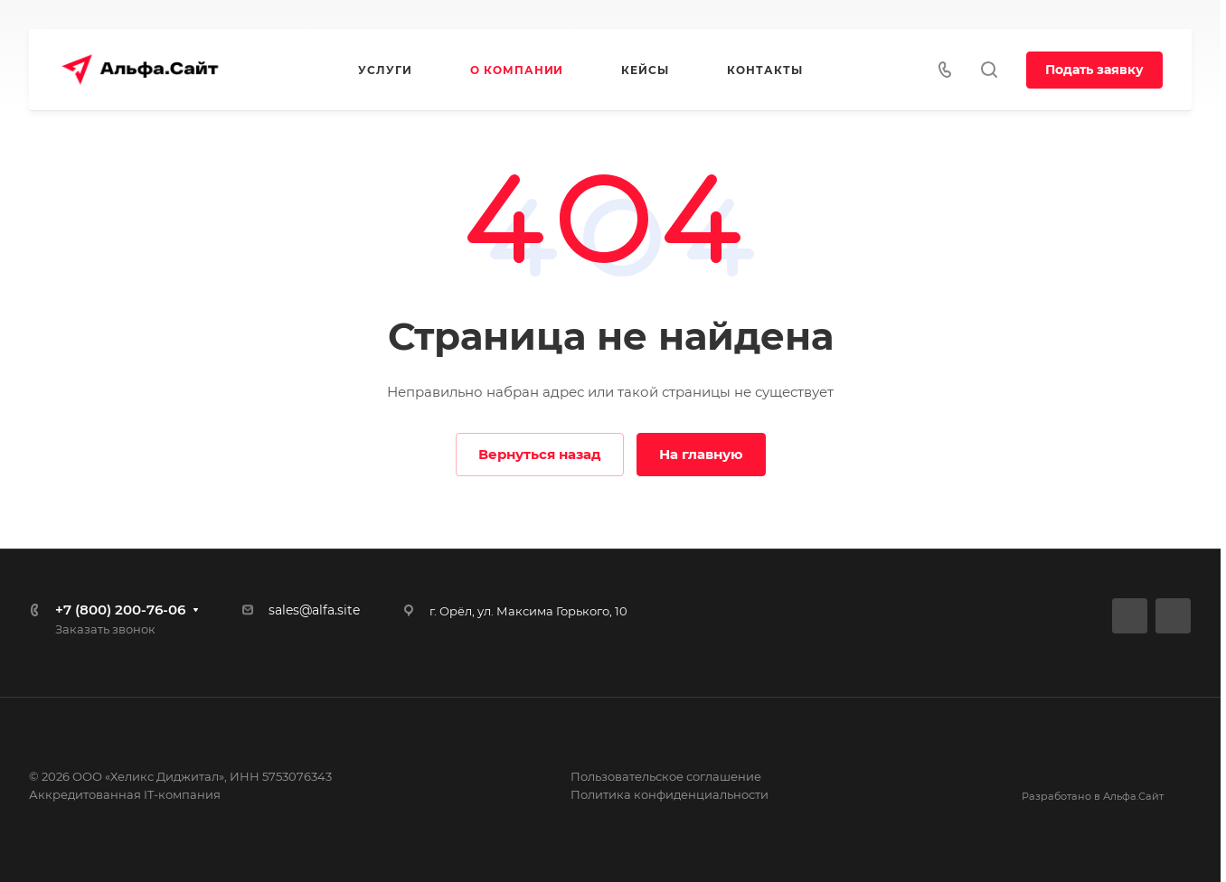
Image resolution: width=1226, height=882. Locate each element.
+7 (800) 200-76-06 (120, 609)
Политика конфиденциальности (670, 794)
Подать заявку (1094, 69)
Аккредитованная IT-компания (125, 794)
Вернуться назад (539, 454)
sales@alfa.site (314, 610)
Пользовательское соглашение (666, 776)
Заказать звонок (105, 629)
